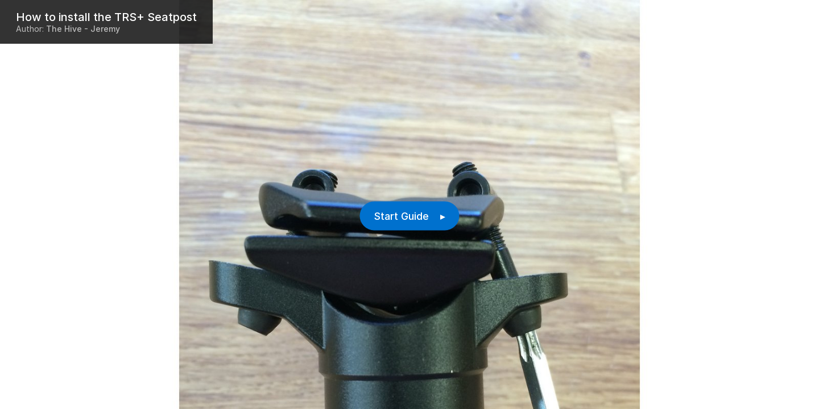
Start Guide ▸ (409, 216)
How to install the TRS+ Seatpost (106, 17)
